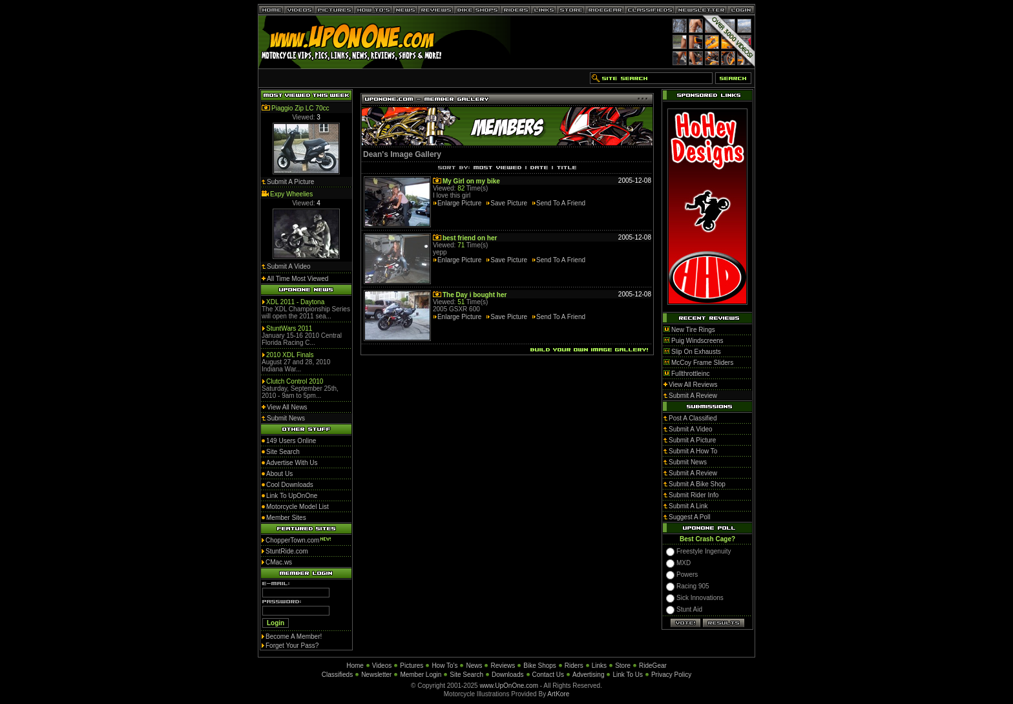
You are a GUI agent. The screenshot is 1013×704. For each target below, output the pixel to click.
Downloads (507, 674)
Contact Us (548, 674)
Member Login (420, 674)
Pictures (411, 665)
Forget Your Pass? (292, 645)
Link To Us (627, 674)
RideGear (653, 665)
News (474, 665)
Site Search (466, 674)
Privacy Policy (671, 674)
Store (623, 665)
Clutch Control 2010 (294, 381)
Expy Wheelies (291, 194)
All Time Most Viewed (297, 278)
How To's (444, 665)
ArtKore (558, 694)
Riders (574, 665)
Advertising (588, 674)
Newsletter (376, 674)
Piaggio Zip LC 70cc (300, 108)
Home (355, 665)
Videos (382, 665)
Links (599, 665)
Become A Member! (294, 636)
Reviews (502, 665)
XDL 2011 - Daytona (295, 301)
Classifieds (337, 674)
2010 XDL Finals (290, 354)
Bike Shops (539, 665)
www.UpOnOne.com (508, 685)
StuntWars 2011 (289, 328)
